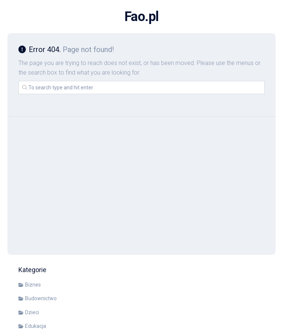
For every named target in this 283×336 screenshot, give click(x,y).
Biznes (33, 285)
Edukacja (35, 326)
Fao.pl (142, 16)
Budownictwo (41, 298)
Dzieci (32, 312)
